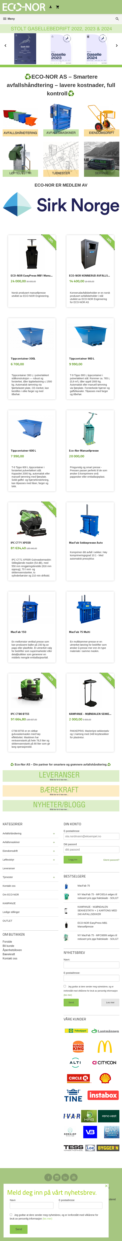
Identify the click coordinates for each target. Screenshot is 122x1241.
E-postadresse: (72, 972)
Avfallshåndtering (12, 833)
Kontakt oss (9, 885)
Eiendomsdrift (10, 851)
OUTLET (7, 920)
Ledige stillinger (11, 912)
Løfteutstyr (8, 859)
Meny (9, 18)
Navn (31, 1204)
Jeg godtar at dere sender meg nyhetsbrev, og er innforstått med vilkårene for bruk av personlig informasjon (91, 990)
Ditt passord (70, 844)
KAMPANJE (9, 903)
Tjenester (8, 877)
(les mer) (68, 995)
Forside (7, 941)
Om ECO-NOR (11, 894)
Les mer (110, 1002)
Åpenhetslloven (12, 950)
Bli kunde (8, 945)
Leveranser (9, 868)
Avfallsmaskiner (11, 842)
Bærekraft (9, 954)
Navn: (67, 959)
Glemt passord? (111, 860)
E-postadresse (71, 831)
